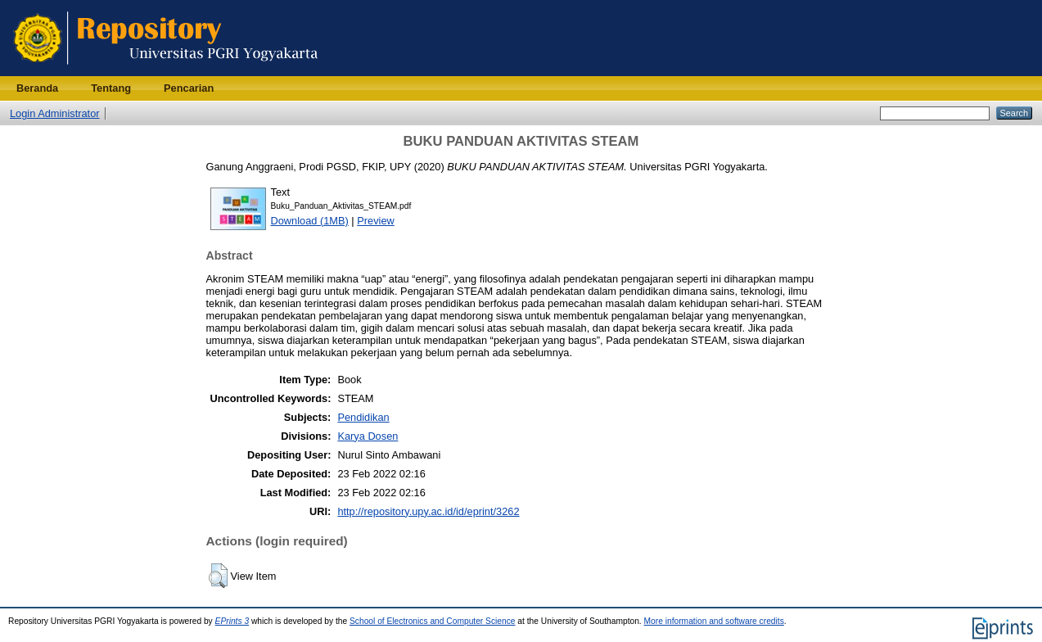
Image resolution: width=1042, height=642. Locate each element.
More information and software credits (714, 621)
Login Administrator (55, 113)
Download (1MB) (310, 221)
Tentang (111, 88)
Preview (376, 221)
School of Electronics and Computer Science (433, 621)
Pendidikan (363, 417)
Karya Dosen (367, 436)
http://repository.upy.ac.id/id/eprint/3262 (428, 511)
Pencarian (189, 88)
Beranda (37, 88)
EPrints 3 (232, 621)
